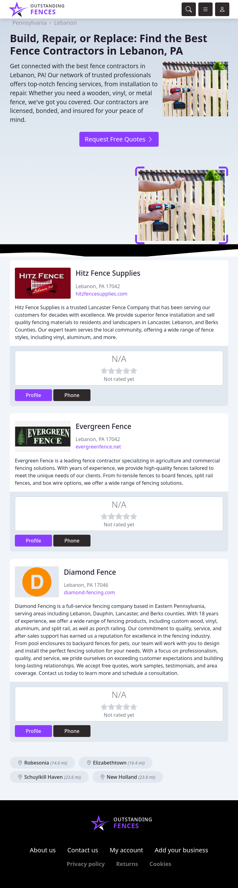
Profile (33, 395)
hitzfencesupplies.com (101, 293)
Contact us (82, 850)
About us (43, 850)
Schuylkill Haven (49, 777)
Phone (72, 395)
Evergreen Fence (103, 426)
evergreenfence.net (98, 446)
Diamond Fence (90, 572)
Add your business (181, 850)
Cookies (160, 864)
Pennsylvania (29, 22)
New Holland (127, 777)
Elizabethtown (115, 762)
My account (126, 850)
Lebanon (65, 22)
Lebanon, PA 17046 (86, 585)
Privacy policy (86, 864)
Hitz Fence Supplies (108, 273)
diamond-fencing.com (89, 592)
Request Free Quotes (119, 139)
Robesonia (42, 762)
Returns (127, 864)
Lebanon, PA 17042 (98, 286)
